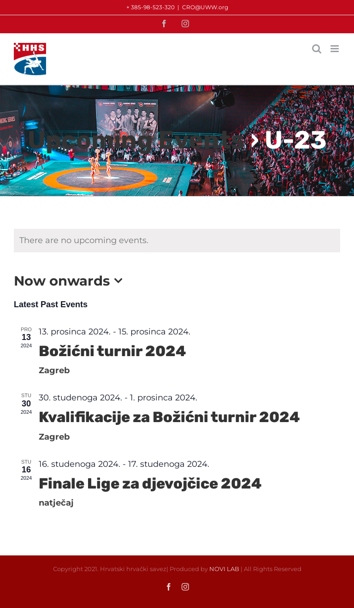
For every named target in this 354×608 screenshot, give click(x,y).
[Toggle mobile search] (316, 49)
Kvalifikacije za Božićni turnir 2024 (169, 417)
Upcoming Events (136, 140)
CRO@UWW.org (205, 7)
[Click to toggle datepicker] (71, 281)
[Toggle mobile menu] (335, 49)
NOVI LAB (224, 568)
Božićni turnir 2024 (112, 351)
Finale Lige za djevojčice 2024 (150, 483)
